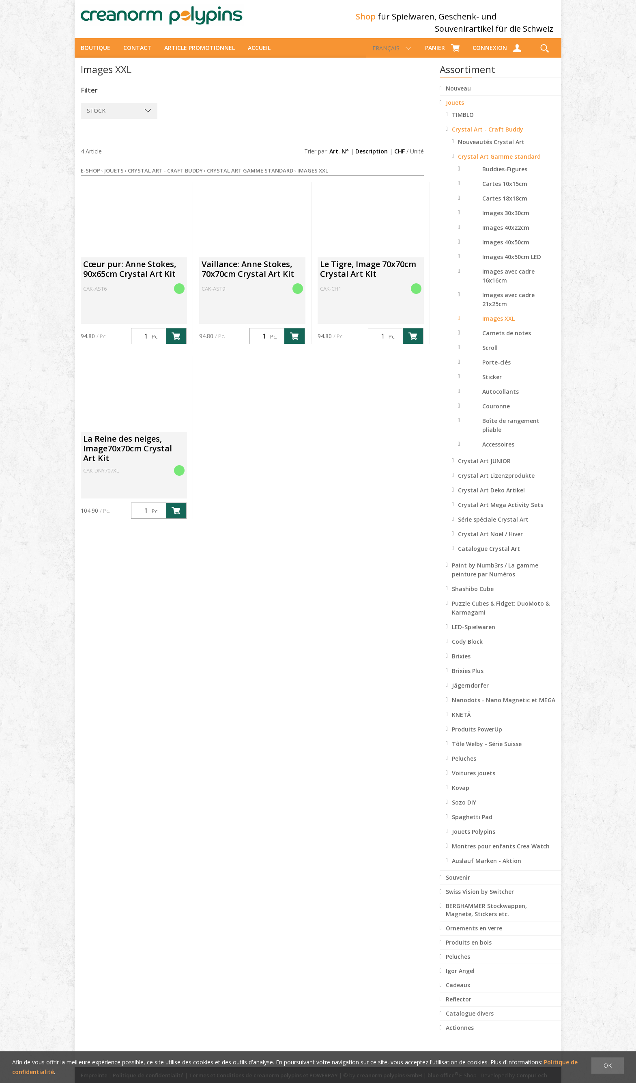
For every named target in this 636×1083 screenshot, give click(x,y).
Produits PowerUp (477, 736)
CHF (399, 158)
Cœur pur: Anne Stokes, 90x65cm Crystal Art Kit (129, 276)
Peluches (464, 766)
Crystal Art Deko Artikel (491, 497)
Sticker (492, 384)
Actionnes (460, 1035)
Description (371, 158)
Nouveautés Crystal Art (491, 149)
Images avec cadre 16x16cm (508, 283)
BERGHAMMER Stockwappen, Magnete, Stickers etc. (486, 917)
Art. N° (339, 158)
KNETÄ (461, 722)
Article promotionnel (199, 55)
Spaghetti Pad (472, 824)
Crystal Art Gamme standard (499, 164)
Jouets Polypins (473, 839)
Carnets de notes (506, 340)
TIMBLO (463, 122)
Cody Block (467, 649)
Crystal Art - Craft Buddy (487, 136)
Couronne (496, 413)
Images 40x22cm (505, 235)
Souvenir (458, 885)
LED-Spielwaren (473, 634)
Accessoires (498, 451)
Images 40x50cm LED (511, 264)
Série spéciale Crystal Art (493, 527)
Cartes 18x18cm (504, 205)
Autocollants (500, 399)
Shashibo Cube (473, 596)
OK (608, 1065)
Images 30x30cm (505, 220)
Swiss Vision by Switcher (480, 899)
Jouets (455, 110)
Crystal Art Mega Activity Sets (500, 512)
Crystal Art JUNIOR (484, 468)
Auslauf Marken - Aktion (486, 868)
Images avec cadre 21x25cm (508, 306)
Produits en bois (469, 950)
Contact (137, 55)
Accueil (259, 55)
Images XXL (498, 326)
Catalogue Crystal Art (489, 556)
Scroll (490, 355)
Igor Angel (460, 978)
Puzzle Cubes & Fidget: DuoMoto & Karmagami (501, 615)
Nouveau (458, 95)
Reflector (458, 1006)
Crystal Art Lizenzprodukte (496, 483)
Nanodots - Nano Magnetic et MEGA (503, 707)
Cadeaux (458, 992)
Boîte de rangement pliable (510, 432)
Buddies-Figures (504, 176)
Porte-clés (496, 369)
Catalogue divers (470, 1021)
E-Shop (90, 177)
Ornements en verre (474, 935)
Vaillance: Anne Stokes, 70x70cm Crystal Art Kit (248, 276)
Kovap (460, 795)
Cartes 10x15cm (504, 191)
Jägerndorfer (470, 693)
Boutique (95, 55)
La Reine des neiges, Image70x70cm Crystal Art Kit (127, 455)
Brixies (461, 663)
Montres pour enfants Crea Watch (501, 853)
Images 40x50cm (505, 249)
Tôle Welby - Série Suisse (487, 751)
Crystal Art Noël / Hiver (490, 541)
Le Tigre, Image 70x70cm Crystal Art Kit (368, 276)
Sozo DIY (464, 809)
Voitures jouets (473, 780)
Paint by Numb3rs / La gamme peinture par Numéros (495, 577)
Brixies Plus (467, 678)
